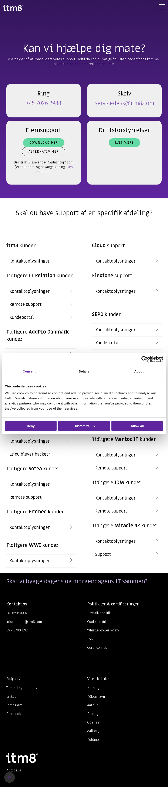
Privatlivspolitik (99, 613)
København (96, 697)
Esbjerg (92, 714)
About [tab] (138, 371)
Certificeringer (98, 647)
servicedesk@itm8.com (124, 103)
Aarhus (92, 705)
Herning (93, 688)
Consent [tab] (29, 371)
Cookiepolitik (97, 622)
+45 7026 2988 (43, 103)
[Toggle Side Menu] (162, 6)
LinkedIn (13, 697)
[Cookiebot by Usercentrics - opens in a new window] (144, 359)
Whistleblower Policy (103, 630)
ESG (90, 639)
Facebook (13, 714)
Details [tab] (84, 371)
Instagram (14, 705)
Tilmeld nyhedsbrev (21, 688)
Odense (93, 722)
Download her (43, 142)
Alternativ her (43, 151)
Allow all (137, 425)
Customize (84, 425)
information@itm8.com (24, 622)
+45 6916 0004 (16, 613)
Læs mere (124, 142)
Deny (31, 425)
